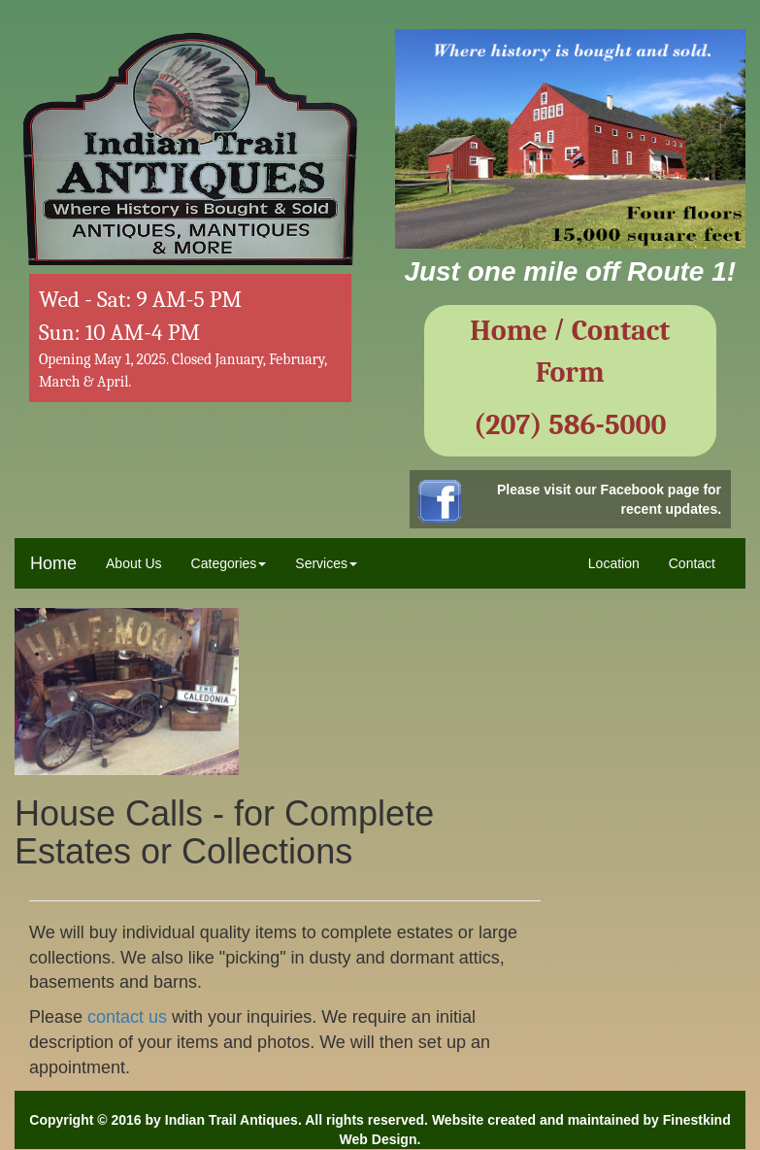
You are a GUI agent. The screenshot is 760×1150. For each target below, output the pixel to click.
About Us (134, 563)
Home (53, 563)
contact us (127, 1017)
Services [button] (326, 563)
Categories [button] (229, 563)
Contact (692, 563)
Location (614, 563)
